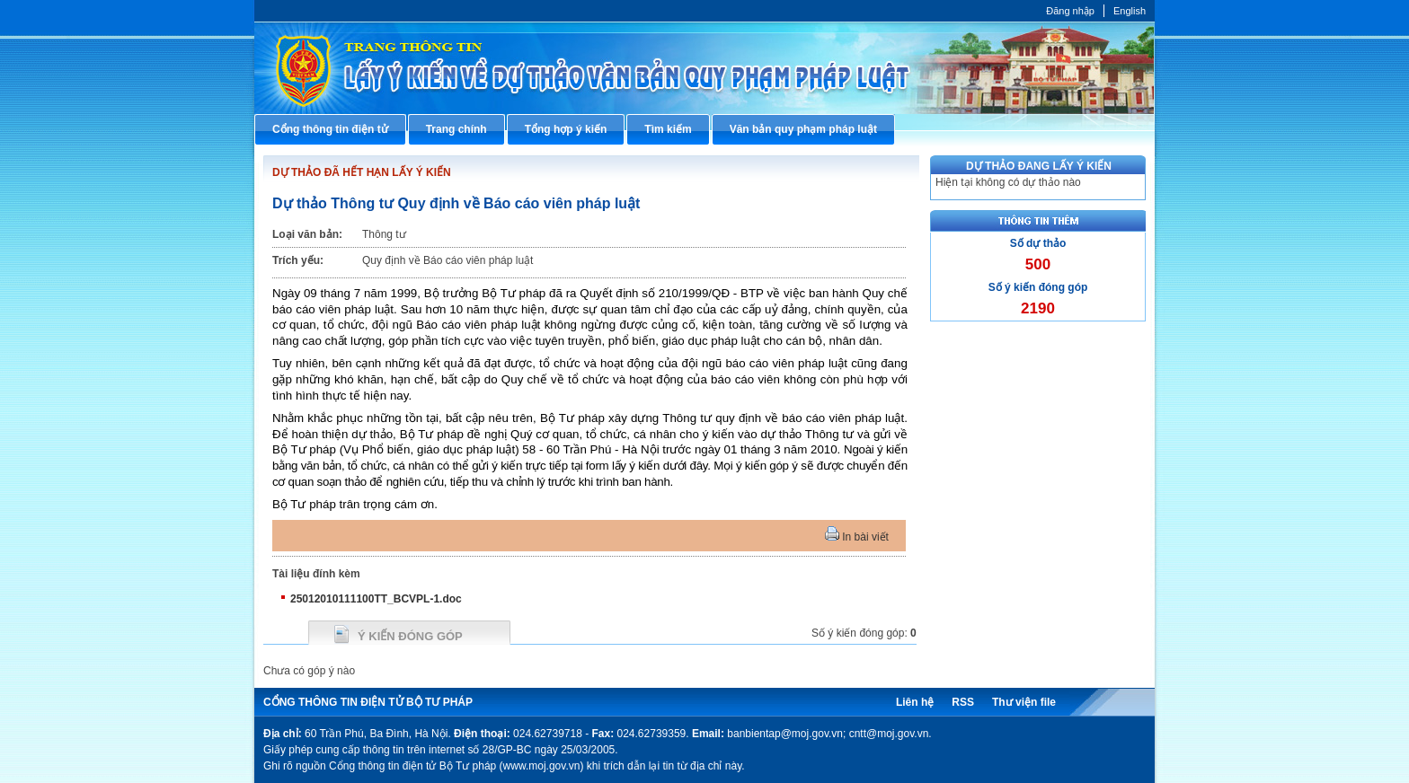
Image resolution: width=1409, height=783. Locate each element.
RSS (963, 702)
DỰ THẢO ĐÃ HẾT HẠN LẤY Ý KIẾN (361, 172)
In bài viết (857, 537)
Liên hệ (915, 702)
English (1129, 10)
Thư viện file (1024, 702)
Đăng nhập (1070, 10)
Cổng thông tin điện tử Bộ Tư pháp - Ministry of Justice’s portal (704, 68)
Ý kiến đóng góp (410, 636)
